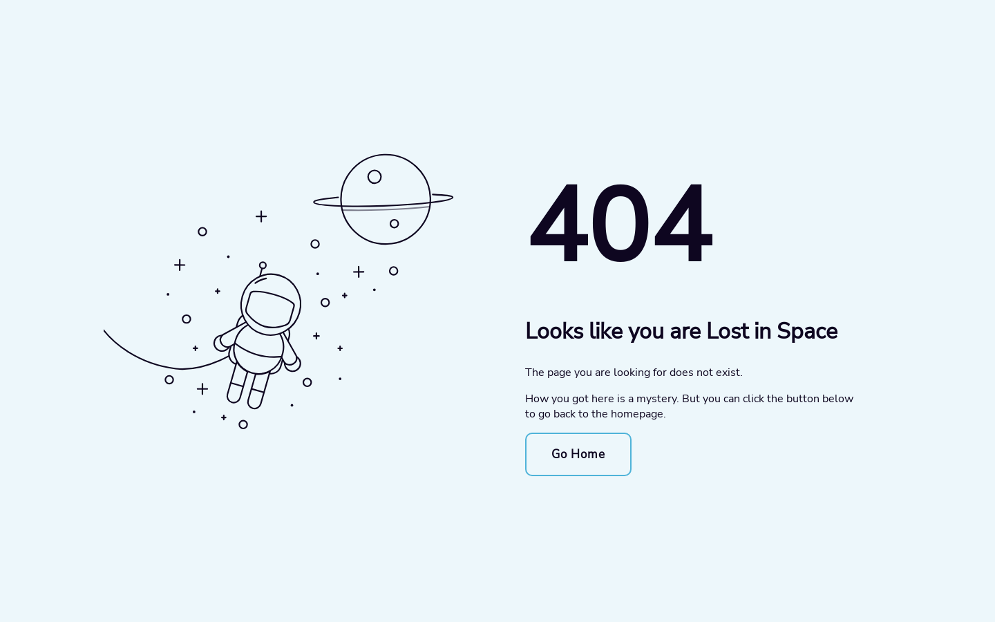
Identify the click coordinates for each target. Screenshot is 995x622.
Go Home (578, 454)
